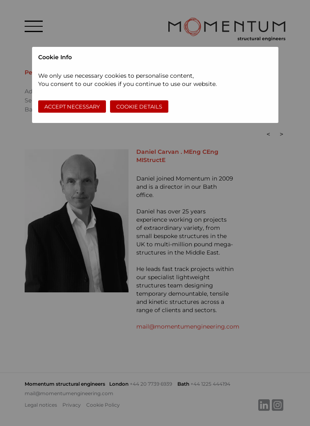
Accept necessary (72, 106)
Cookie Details (139, 106)
